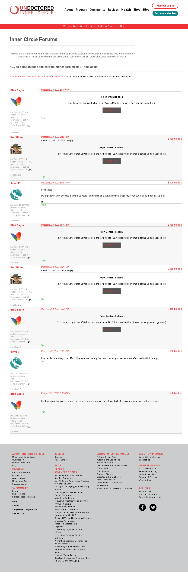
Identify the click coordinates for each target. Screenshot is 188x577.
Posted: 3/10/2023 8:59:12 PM (55, 309)
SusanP (15, 183)
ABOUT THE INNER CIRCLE (28, 453)
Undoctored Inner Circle (23, 457)
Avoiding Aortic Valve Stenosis (69, 475)
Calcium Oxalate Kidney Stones (112, 465)
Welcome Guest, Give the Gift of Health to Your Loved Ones (94, 26)
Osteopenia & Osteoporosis (110, 482)
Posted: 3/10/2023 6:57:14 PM (55, 224)
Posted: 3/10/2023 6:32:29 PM (55, 182)
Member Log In (162, 5)
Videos (15, 505)
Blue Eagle (17, 90)
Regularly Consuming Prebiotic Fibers (72, 558)
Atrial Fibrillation (105, 462)
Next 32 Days (18, 478)
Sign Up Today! (111, 110)
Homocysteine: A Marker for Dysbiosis (73, 512)
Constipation (103, 471)
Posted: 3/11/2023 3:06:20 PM (55, 351)
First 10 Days (18, 475)
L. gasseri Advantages (65, 521)
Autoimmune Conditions (108, 459)
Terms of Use (145, 491)
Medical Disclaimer (148, 494)
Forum (15, 491)
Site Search (18, 513)
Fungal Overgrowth (64, 495)
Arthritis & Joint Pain (106, 457)
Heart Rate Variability (65, 506)
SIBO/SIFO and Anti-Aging (67, 560)
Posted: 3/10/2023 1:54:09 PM (55, 89)
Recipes (110, 10)
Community (94, 10)
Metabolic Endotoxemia (66, 523)
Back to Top (175, 138)
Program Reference (148, 477)
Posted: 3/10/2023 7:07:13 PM (55, 266)
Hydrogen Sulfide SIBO (65, 515)
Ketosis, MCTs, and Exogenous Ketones (73, 518)
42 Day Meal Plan (147, 468)
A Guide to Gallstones (65, 498)
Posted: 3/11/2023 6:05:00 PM (55, 393)
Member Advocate (21, 462)
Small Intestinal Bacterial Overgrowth (115, 488)
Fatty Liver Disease (106, 479)
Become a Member (164, 13)
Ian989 (14, 351)
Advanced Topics (66, 472)
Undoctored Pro (19, 481)
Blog (143, 10)
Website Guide (146, 480)
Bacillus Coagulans (64, 478)
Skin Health (102, 485)
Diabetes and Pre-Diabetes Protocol (46, 76)
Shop (133, 10)
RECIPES (60, 453)
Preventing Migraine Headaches (70, 546)
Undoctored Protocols (113, 453)
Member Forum (17, 76)
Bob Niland (17, 137)
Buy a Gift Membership (150, 457)
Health (123, 10)
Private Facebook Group (23, 496)
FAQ (14, 465)
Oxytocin (59, 526)
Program (78, 10)
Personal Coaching (148, 471)
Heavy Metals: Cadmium (66, 509)
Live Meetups (18, 493)
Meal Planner (61, 459)
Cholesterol (102, 468)
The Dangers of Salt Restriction (69, 492)
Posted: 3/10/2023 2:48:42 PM (55, 136)
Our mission (18, 459)
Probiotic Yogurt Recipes (66, 555)
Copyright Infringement (150, 497)
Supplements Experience (24, 509)
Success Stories (19, 484)
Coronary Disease (105, 474)
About (65, 10)
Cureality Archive (147, 474)
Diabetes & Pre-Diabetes (109, 476)
